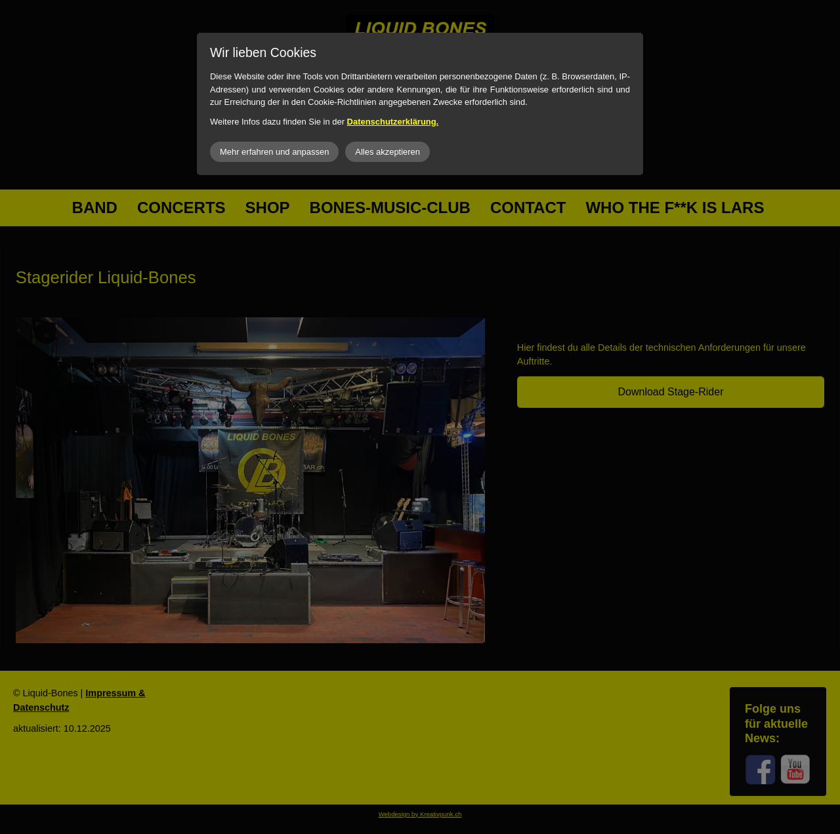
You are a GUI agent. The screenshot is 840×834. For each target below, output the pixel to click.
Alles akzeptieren (387, 152)
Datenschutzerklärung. (393, 122)
